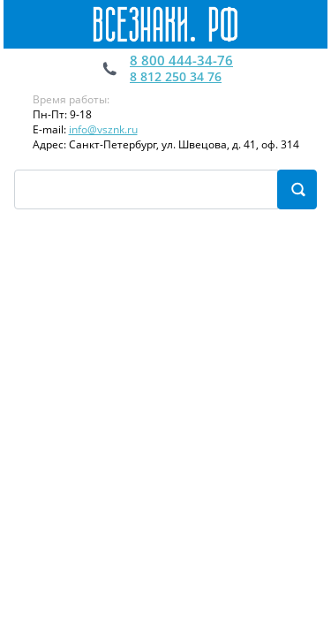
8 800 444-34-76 (181, 60)
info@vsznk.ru (103, 129)
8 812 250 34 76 (176, 76)
